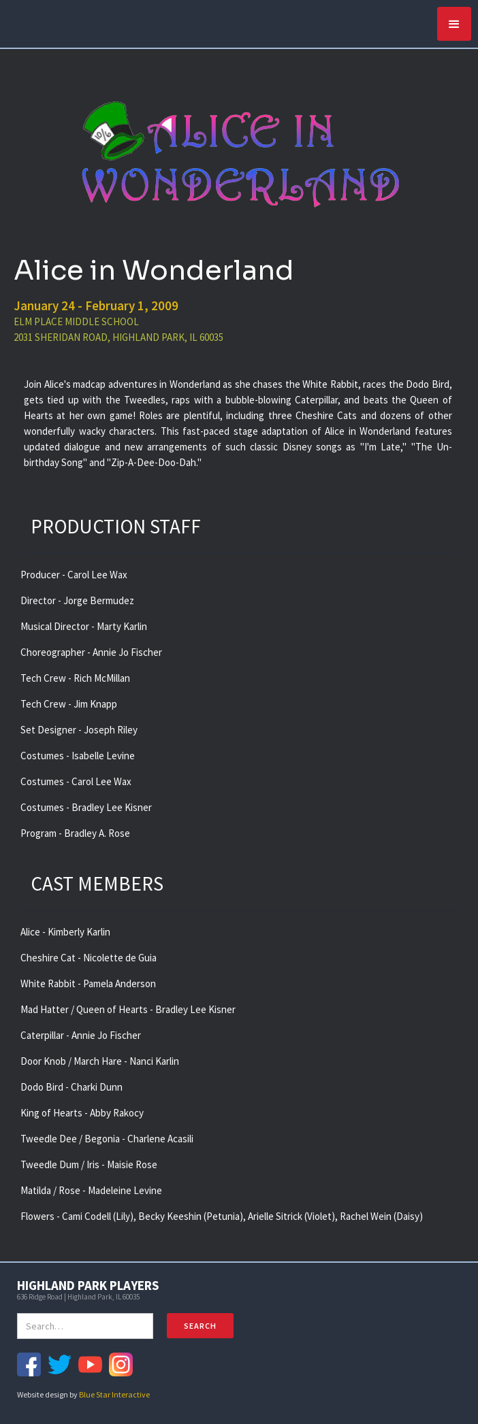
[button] (454, 24)
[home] (10, 20)
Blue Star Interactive (114, 1394)
